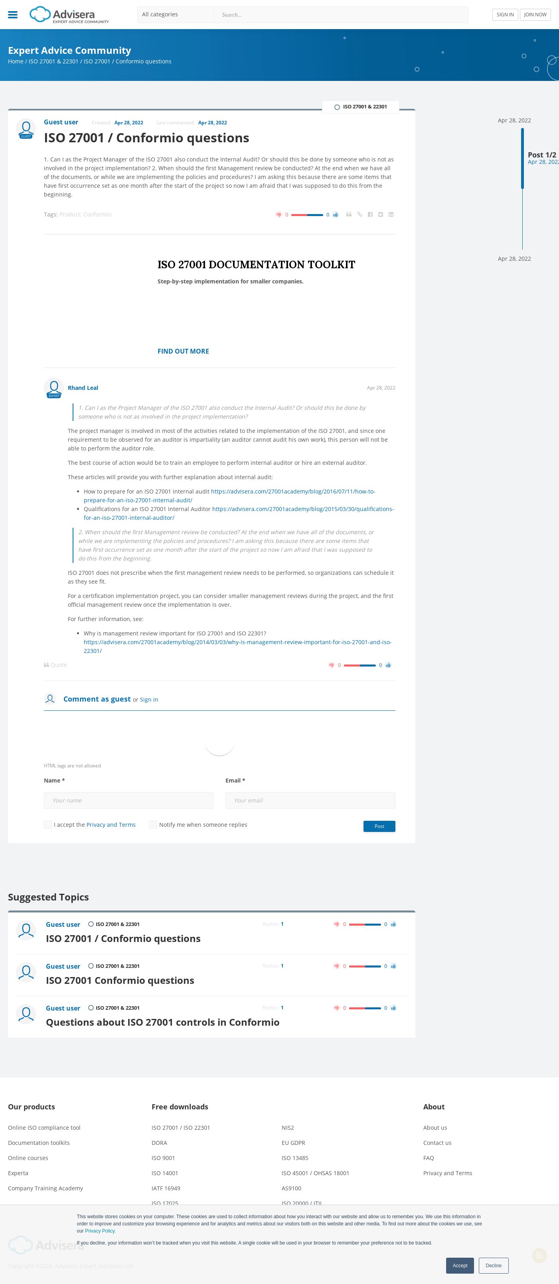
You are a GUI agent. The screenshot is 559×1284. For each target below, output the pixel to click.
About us (435, 1127)
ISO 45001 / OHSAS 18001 (316, 1173)
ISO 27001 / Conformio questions (123, 938)
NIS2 (288, 1127)
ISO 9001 (163, 1158)
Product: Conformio (85, 214)
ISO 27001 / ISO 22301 (181, 1127)
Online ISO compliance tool (44, 1127)
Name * (54, 780)
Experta (18, 1173)
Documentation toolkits (39, 1142)
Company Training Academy (45, 1188)
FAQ (428, 1158)
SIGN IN (505, 14)
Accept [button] (460, 1265)
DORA (159, 1142)
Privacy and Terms (111, 824)
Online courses (28, 1158)
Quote (55, 665)
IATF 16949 (166, 1188)
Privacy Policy (100, 1231)
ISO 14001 (165, 1173)
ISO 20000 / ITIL (302, 1203)
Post (379, 826)
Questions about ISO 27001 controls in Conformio (163, 1022)
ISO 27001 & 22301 (54, 61)
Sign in (149, 699)
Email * (235, 780)
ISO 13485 (295, 1158)
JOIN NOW (535, 14)
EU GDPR (293, 1142)
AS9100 (291, 1188)
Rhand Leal (83, 387)
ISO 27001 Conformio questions (120, 980)
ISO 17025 (165, 1203)
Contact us (437, 1142)
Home (16, 61)
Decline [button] (494, 1265)
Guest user (63, 924)
